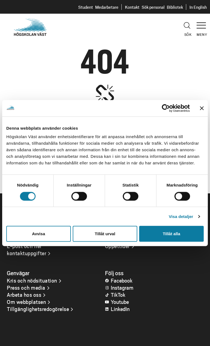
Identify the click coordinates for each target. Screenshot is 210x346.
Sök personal (153, 7)
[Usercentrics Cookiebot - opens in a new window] (166, 108)
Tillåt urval (105, 233)
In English (198, 7)
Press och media (26, 287)
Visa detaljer (181, 216)
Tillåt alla (171, 233)
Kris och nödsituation (32, 280)
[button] (203, 23)
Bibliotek (175, 7)
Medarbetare (106, 7)
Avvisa (38, 233)
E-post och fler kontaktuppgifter (26, 249)
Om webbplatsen (26, 301)
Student (85, 7)
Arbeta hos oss (24, 294)
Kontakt (132, 7)
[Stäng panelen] (202, 108)
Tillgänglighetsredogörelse (38, 308)
